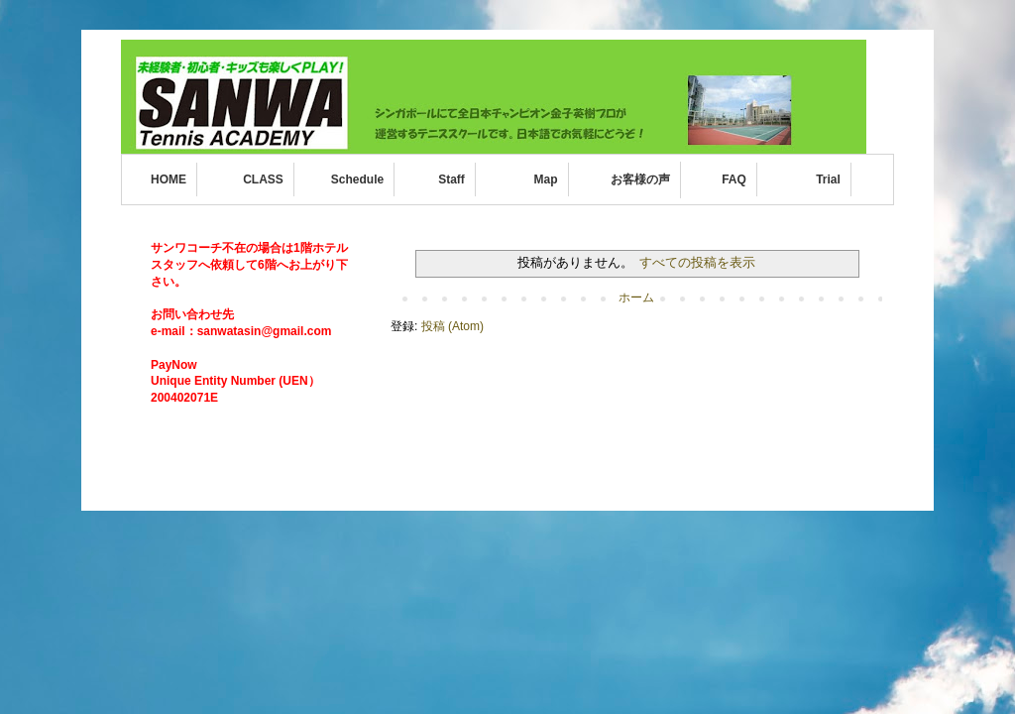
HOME (168, 179)
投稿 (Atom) (452, 326)
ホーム (636, 297)
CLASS (263, 179)
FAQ (734, 179)
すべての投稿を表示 (697, 262)
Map (546, 179)
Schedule (357, 179)
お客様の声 (640, 179)
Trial (828, 179)
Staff (451, 179)
